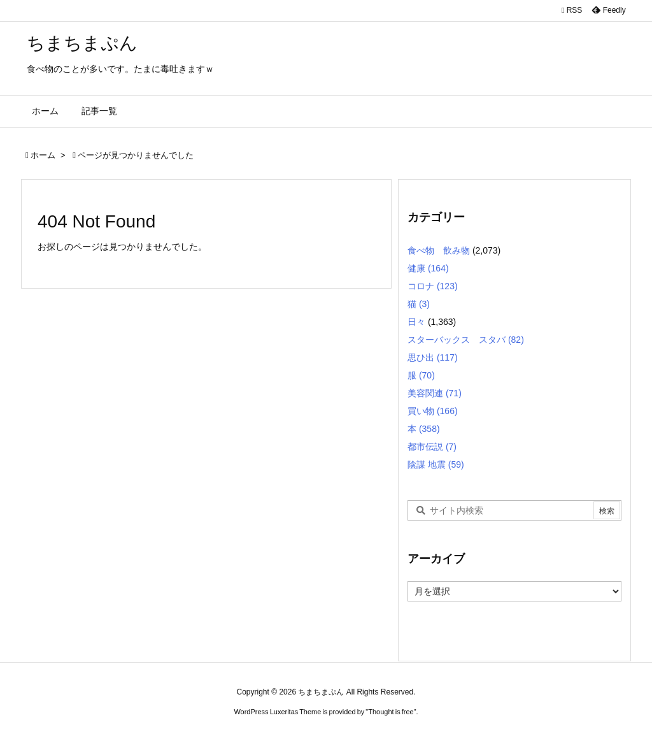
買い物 (433, 411)
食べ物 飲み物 (439, 250)
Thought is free (390, 712)
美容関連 (435, 393)
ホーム (43, 155)
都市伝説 (432, 447)
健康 (428, 268)
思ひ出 (433, 357)
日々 (416, 322)
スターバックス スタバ (466, 340)
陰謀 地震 (436, 464)
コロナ (433, 286)
